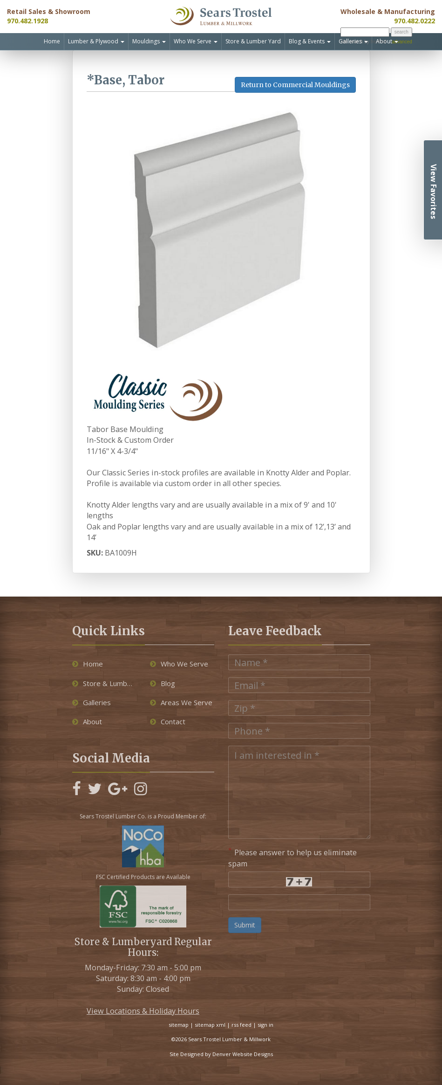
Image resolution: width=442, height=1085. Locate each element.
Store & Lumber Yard (253, 41)
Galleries (353, 41)
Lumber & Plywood (96, 41)
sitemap (179, 1024)
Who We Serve (196, 41)
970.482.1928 (27, 20)
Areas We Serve (181, 702)
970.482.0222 (414, 20)
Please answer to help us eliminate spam (292, 857)
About (387, 41)
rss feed (241, 1024)
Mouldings (149, 41)
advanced (402, 41)
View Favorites (433, 191)
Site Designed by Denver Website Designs (221, 1054)
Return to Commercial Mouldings (295, 85)
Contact (167, 721)
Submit (244, 924)
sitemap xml (210, 1024)
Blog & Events (310, 41)
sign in (265, 1024)
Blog (162, 683)
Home (52, 41)
